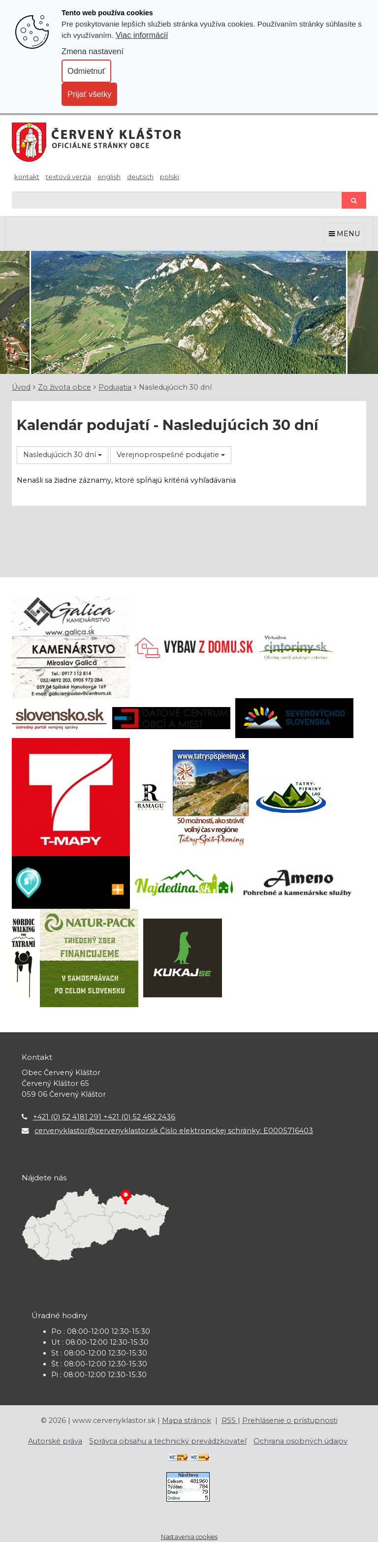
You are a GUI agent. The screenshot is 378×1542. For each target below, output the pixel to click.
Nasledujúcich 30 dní (62, 454)
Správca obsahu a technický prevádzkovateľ (168, 1441)
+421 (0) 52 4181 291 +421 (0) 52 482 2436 (104, 1116)
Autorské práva (55, 1441)
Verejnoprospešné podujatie (171, 454)
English (109, 177)
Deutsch (140, 177)
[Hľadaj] (176, 200)
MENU (344, 233)
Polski (169, 177)
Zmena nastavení (93, 51)
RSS (229, 1420)
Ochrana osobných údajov (300, 1441)
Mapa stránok (186, 1420)
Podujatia (114, 387)
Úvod (21, 387)
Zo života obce (64, 387)
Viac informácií (142, 35)
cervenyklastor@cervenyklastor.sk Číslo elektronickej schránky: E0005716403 (173, 1130)
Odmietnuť (86, 70)
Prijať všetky (89, 94)
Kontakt (26, 177)
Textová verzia (68, 177)
